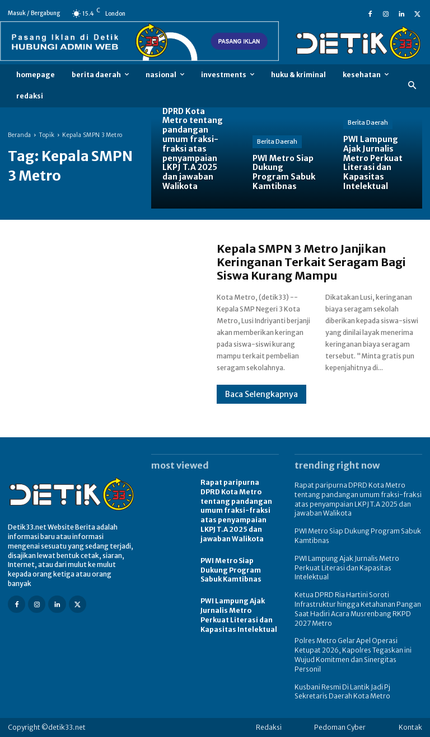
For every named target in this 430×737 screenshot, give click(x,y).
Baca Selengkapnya (261, 394)
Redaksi (269, 727)
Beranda (19, 135)
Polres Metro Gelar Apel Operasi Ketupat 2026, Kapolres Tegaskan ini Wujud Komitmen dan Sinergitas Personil (353, 654)
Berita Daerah (277, 141)
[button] (412, 86)
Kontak (410, 727)
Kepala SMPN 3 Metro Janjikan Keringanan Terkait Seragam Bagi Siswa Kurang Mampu (311, 262)
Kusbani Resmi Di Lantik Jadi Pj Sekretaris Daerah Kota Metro (342, 692)
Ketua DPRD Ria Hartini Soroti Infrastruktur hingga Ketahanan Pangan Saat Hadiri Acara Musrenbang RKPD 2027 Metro (358, 608)
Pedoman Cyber (340, 727)
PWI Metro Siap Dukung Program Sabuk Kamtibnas (230, 570)
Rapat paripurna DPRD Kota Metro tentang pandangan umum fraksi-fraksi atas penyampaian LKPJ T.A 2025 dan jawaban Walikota (236, 510)
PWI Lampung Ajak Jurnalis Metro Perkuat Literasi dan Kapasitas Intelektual (238, 615)
